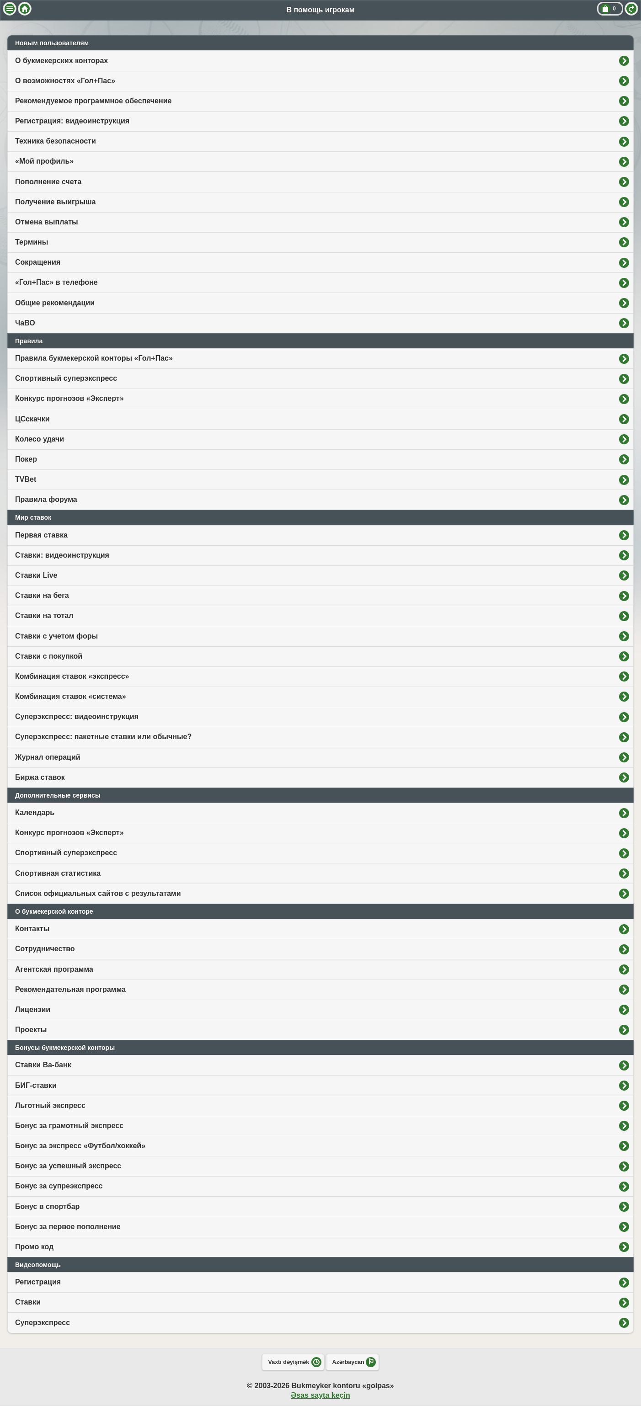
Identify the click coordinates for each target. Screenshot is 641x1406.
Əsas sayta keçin (320, 1395)
